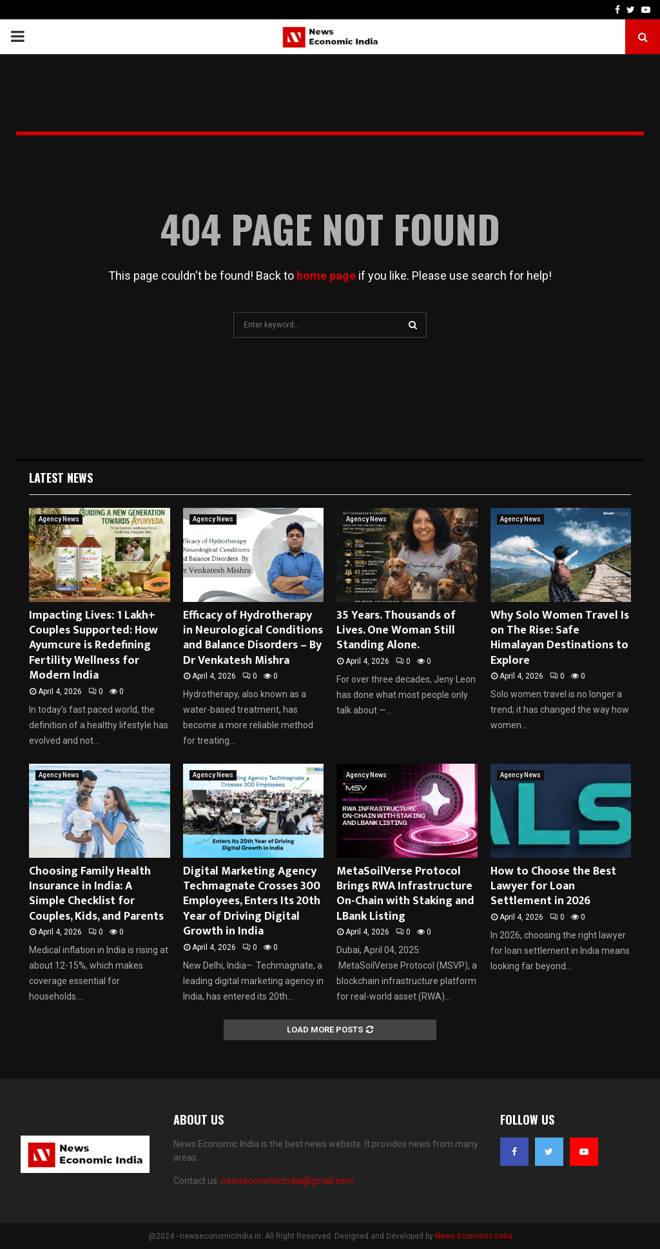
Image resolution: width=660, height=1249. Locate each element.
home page (326, 275)
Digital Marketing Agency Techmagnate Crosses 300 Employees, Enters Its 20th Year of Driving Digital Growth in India (251, 902)
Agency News (59, 519)
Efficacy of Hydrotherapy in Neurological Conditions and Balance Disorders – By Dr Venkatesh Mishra (253, 638)
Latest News (61, 477)
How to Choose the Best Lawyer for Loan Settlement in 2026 (553, 886)
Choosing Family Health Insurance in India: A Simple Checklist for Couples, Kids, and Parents (96, 894)
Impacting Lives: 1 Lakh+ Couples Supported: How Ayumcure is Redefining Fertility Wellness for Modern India (93, 646)
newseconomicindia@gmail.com (287, 1181)
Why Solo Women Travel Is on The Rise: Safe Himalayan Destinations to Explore (559, 638)
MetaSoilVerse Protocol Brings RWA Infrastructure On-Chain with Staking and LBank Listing (405, 894)
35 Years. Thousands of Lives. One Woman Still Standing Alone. (396, 630)
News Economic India (473, 1236)
